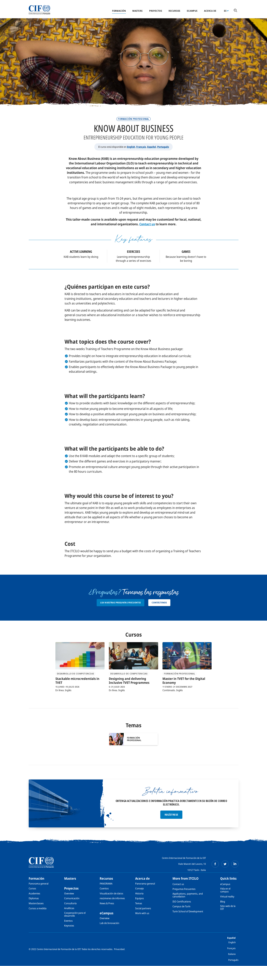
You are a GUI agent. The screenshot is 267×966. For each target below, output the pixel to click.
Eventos (68, 920)
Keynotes (69, 925)
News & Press (107, 903)
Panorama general (38, 883)
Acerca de (210, 10)
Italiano (232, 954)
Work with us (142, 913)
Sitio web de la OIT (227, 907)
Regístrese (171, 814)
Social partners (143, 908)
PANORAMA (106, 883)
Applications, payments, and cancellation (188, 895)
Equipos (139, 898)
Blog (222, 901)
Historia (139, 893)
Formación (119, 10)
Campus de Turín (181, 906)
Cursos (32, 888)
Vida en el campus (225, 890)
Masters (137, 10)
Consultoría (70, 903)
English (131, 146)
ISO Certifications (182, 901)
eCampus (192, 10)
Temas (138, 903)
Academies (34, 893)
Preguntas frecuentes (184, 889)
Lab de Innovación (109, 923)
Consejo (139, 888)
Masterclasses (36, 903)
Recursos (174, 10)
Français (141, 146)
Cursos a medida (37, 908)
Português (163, 146)
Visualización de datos (111, 893)
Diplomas (34, 898)
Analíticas (69, 908)
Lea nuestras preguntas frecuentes (120, 602)
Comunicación (71, 898)
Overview (69, 893)
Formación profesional (133, 118)
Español (151, 146)
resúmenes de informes (112, 898)
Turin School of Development (188, 911)
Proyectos (155, 10)
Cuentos (104, 888)
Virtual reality (227, 896)
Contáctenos (159, 602)
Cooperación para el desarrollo (75, 914)
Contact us (147, 224)
